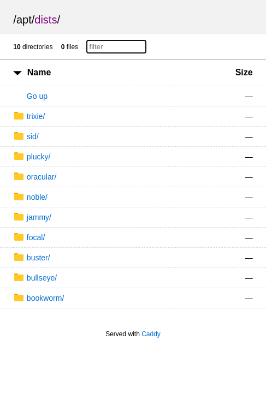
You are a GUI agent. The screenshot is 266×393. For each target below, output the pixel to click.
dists (45, 20)
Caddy (151, 334)
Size (244, 72)
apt (24, 20)
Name (39, 72)
